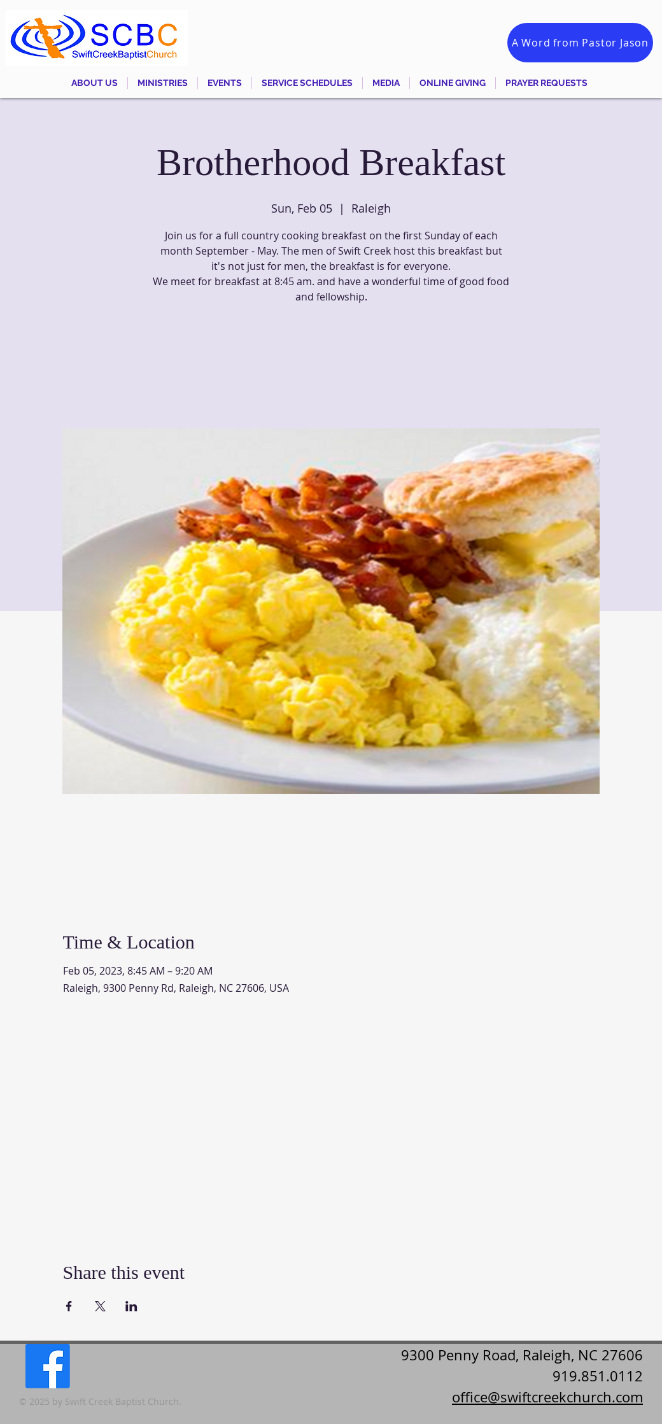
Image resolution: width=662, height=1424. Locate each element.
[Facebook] (47, 1366)
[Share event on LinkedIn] (131, 1306)
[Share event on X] (100, 1306)
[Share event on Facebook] (69, 1306)
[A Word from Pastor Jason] (580, 42)
